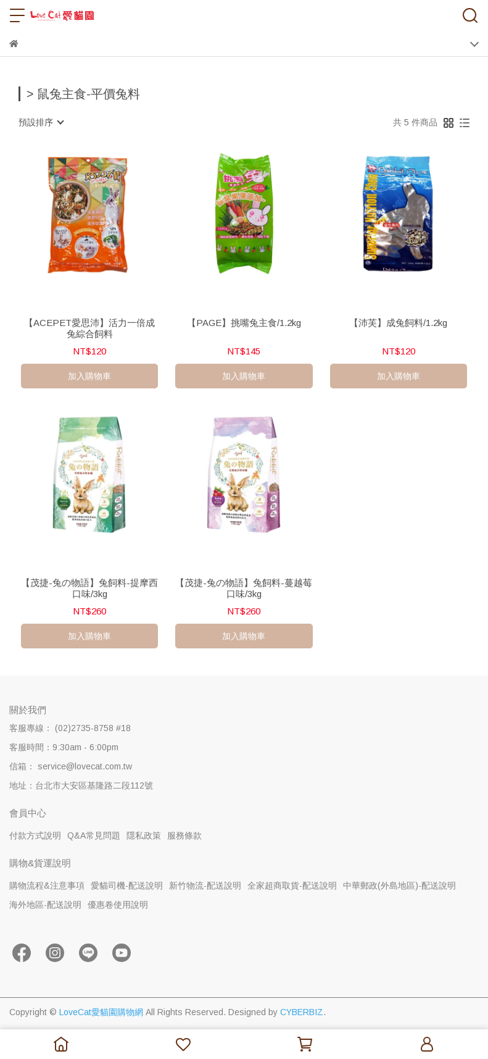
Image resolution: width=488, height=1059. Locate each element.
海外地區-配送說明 (45, 905)
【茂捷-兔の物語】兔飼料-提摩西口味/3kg (89, 588)
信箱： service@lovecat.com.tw (70, 766)
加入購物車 (89, 376)
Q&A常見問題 (93, 835)
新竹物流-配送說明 (205, 885)
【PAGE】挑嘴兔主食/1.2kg (244, 322)
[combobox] (41, 122)
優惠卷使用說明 (118, 905)
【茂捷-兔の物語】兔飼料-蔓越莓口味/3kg (243, 588)
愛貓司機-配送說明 (127, 885)
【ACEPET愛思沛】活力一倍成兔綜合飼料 (89, 328)
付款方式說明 (35, 835)
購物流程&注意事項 (47, 885)
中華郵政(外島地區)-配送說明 (399, 885)
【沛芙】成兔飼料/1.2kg (398, 322)
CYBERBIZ (301, 1012)
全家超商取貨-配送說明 (292, 885)
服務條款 (184, 835)
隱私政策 (143, 835)
